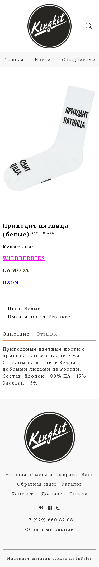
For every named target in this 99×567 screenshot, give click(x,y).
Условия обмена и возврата (41, 474)
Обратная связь (37, 484)
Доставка (53, 494)
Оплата (78, 494)
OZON (11, 283)
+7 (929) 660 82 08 (49, 520)
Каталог (72, 484)
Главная (13, 59)
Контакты (24, 494)
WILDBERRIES (24, 258)
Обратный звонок (49, 529)
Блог (87, 474)
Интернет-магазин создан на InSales (49, 558)
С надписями (79, 59)
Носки (43, 59)
